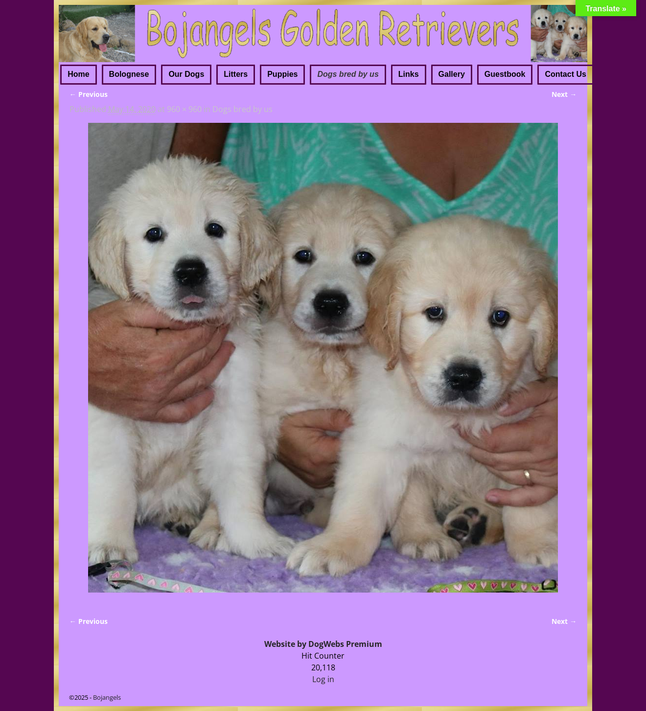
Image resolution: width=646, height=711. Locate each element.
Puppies (282, 74)
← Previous (88, 94)
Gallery (451, 74)
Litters (236, 74)
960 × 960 (184, 109)
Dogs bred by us (347, 74)
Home (78, 74)
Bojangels (107, 697)
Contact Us (565, 74)
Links (408, 74)
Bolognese (129, 74)
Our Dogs (186, 74)
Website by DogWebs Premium (323, 644)
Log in (323, 679)
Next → (564, 94)
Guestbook (505, 74)
